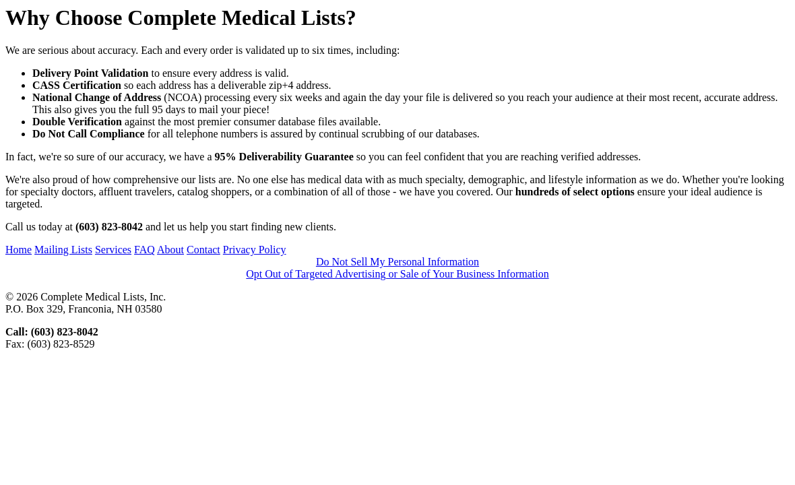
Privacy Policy (254, 249)
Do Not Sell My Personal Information (397, 261)
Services (113, 249)
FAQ (144, 249)
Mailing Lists (63, 249)
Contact (203, 249)
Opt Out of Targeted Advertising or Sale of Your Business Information (397, 274)
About (170, 249)
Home (18, 249)
